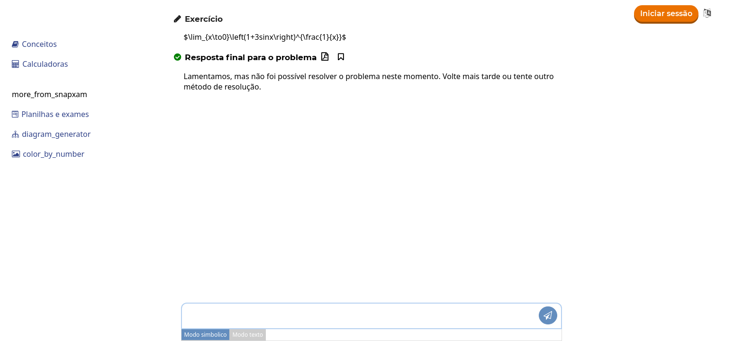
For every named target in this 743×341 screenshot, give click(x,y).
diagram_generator (51, 134)
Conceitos (34, 44)
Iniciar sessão (666, 13)
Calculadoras (40, 64)
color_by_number (48, 154)
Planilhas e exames (50, 114)
